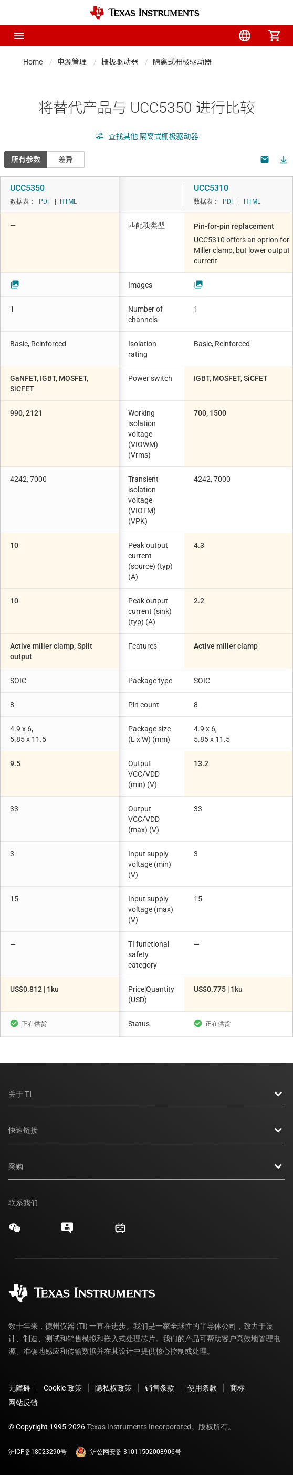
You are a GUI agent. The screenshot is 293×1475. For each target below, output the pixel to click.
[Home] (144, 13)
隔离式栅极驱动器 (182, 62)
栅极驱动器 (119, 62)
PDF (45, 201)
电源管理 (72, 62)
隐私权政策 (113, 1388)
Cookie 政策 (63, 1388)
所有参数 (25, 159)
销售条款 (159, 1388)
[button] (19, 35)
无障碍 (19, 1388)
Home (33, 62)
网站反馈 (23, 1402)
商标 (237, 1388)
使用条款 (202, 1388)
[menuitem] (186, 35)
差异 (65, 159)
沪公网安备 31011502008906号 (128, 1452)
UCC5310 (211, 188)
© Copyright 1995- (46, 1427)
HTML (68, 201)
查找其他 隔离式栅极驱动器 (146, 136)
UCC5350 (27, 188)
